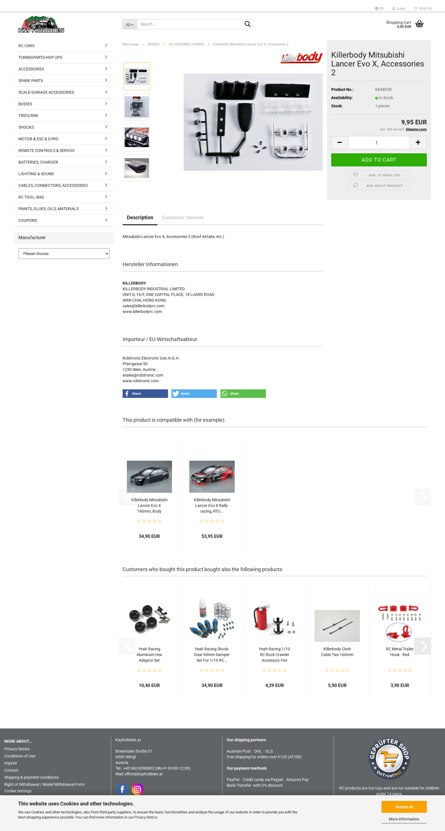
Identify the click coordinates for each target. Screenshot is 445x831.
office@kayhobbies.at (144, 774)
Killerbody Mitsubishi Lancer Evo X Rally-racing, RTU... (212, 505)
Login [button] (399, 9)
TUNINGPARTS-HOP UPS (40, 57)
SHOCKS (26, 127)
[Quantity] (379, 142)
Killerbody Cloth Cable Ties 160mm (337, 652)
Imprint (10, 763)
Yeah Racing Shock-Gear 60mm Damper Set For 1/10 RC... (212, 655)
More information (404, 819)
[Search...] (130, 24)
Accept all (404, 807)
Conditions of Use (19, 756)
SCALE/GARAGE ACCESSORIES (46, 92)
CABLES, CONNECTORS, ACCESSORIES (53, 185)
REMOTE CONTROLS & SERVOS (46, 150)
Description (140, 217)
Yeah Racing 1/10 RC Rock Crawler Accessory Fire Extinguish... (274, 655)
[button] (379, 8)
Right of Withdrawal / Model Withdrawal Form (44, 784)
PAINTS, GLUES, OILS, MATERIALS (48, 208)
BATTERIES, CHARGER (38, 162)
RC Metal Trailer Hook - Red (399, 652)
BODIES (25, 104)
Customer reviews (182, 217)
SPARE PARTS (30, 80)
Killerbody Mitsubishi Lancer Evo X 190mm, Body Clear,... (149, 506)
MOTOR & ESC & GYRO (38, 139)
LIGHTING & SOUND (36, 174)
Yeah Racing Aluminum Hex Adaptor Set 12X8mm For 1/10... (149, 655)
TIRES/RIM (28, 115)
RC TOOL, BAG (31, 197)
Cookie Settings (18, 791)
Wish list (423, 9)
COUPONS (27, 220)
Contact (11, 770)
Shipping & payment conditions (31, 777)
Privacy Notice (145, 817)
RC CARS (26, 45)
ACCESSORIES (31, 69)
